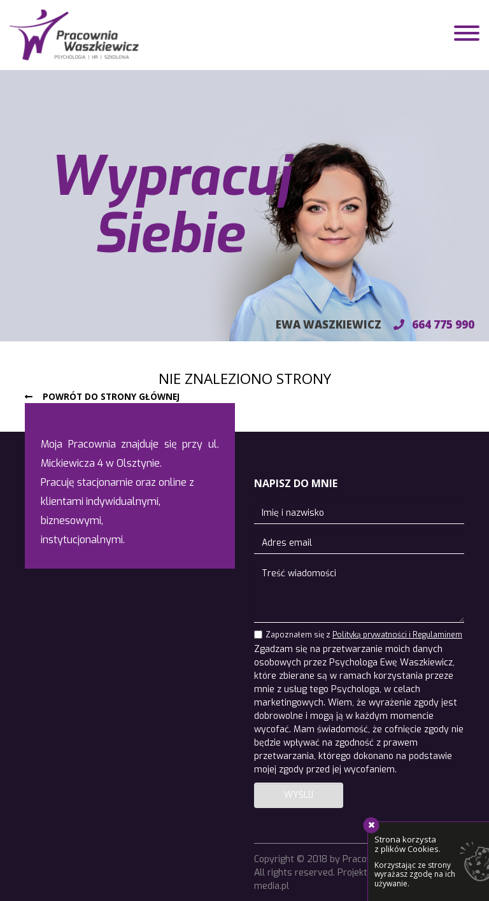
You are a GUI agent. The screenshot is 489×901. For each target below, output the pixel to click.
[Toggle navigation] (466, 34)
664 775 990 (433, 324)
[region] (244, 205)
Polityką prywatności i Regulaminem (397, 635)
